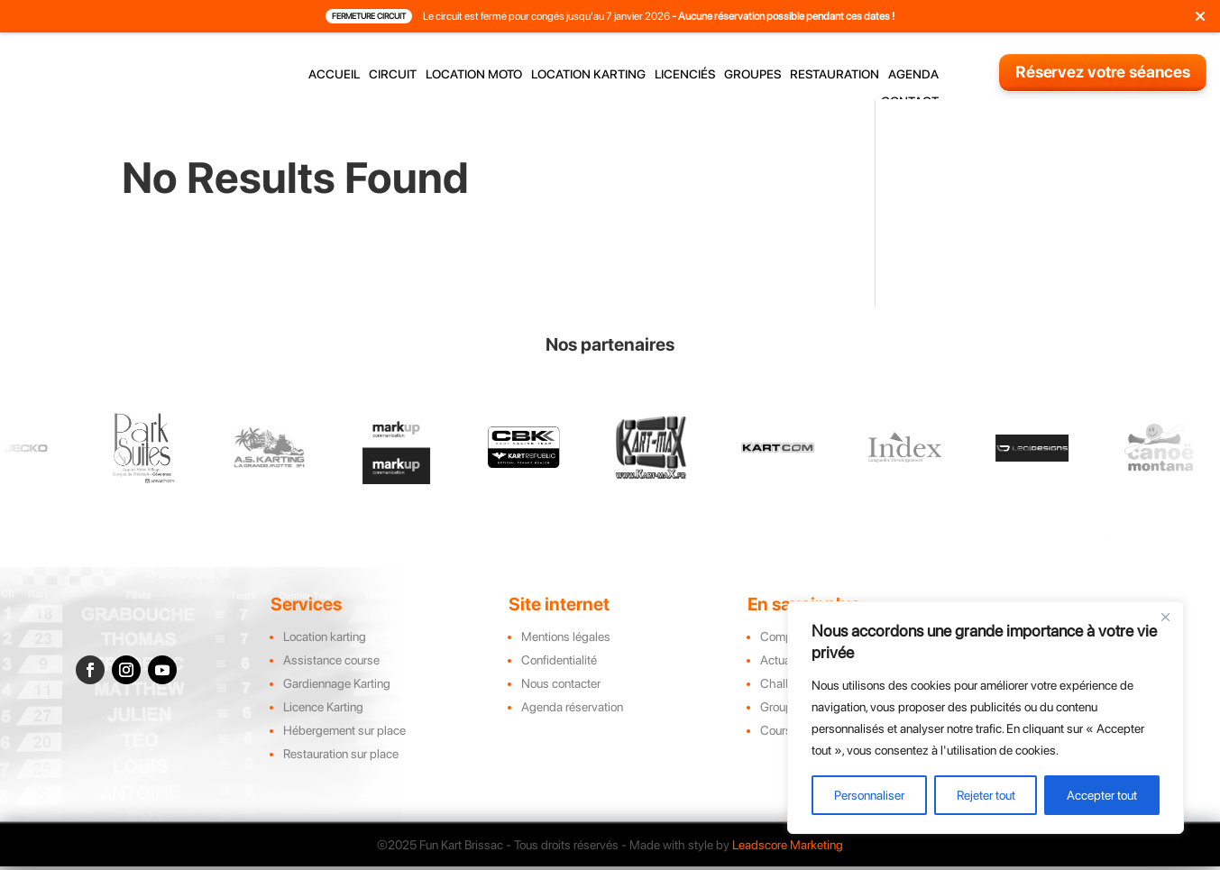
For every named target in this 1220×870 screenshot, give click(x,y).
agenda (913, 74)
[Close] (1165, 616)
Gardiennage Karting (336, 697)
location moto (474, 74)
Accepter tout (1102, 795)
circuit (393, 74)
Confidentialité (559, 673)
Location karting (324, 650)
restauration (834, 74)
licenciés (685, 74)
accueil (334, 74)
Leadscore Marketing (787, 858)
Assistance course (331, 673)
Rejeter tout (986, 795)
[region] (985, 717)
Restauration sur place (341, 767)
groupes (752, 74)
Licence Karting (323, 720)
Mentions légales (565, 650)
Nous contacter (561, 697)
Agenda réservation (572, 720)
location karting (588, 74)
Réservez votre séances (1102, 71)
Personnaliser (869, 795)
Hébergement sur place (344, 744)
